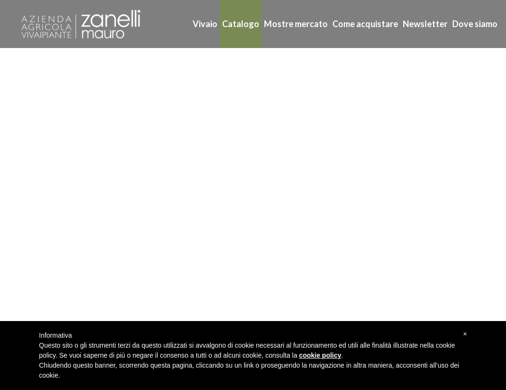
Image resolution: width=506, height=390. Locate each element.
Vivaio (205, 24)
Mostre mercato (296, 24)
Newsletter (425, 24)
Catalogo (240, 24)
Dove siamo (474, 24)
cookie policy (320, 355)
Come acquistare (365, 24)
